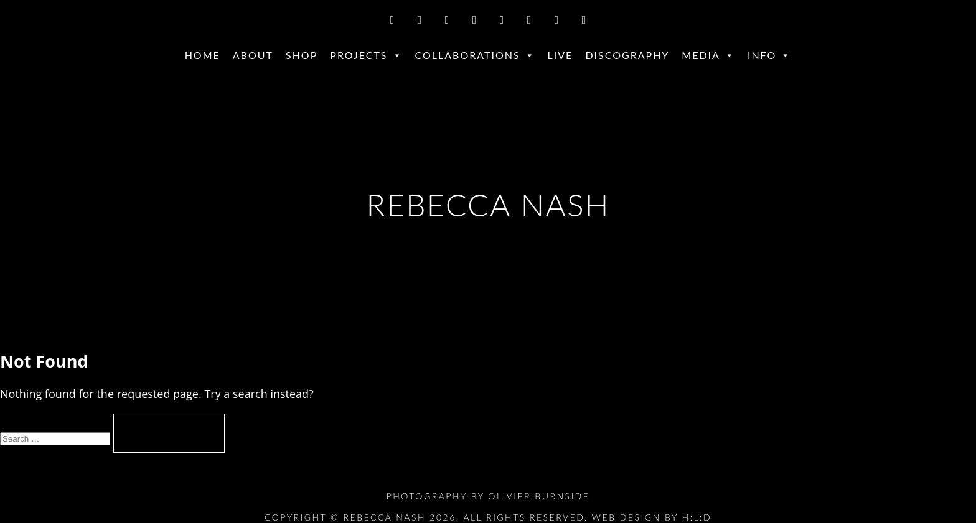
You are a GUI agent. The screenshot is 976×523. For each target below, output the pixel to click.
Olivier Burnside (538, 496)
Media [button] (708, 55)
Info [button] (769, 55)
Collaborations (475, 55)
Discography (627, 55)
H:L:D (697, 517)
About (253, 55)
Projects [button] (366, 55)
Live (560, 55)
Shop (301, 55)
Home (202, 55)
